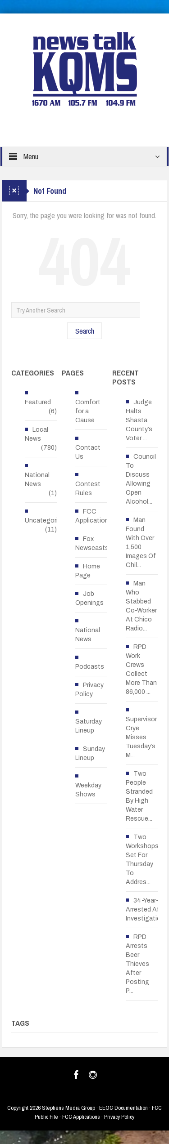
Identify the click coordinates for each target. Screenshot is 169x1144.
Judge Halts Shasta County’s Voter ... (139, 420)
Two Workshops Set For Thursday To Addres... (142, 859)
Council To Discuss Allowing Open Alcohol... (141, 479)
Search (84, 331)
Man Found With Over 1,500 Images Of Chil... (141, 542)
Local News (36, 434)
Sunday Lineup (90, 753)
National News (37, 479)
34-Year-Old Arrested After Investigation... (147, 909)
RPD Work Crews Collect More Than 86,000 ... (141, 669)
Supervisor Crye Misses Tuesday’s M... (141, 737)
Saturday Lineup (88, 726)
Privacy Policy (89, 689)
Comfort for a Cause (87, 411)
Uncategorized (47, 520)
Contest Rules (87, 488)
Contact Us (87, 452)
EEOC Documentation (123, 1108)
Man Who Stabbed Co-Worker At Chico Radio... (141, 606)
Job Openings (89, 598)
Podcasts (89, 666)
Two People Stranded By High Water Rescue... (139, 796)
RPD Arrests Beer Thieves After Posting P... (137, 964)
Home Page (87, 571)
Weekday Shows (88, 790)
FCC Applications (93, 516)
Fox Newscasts (92, 543)
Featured (38, 402)
